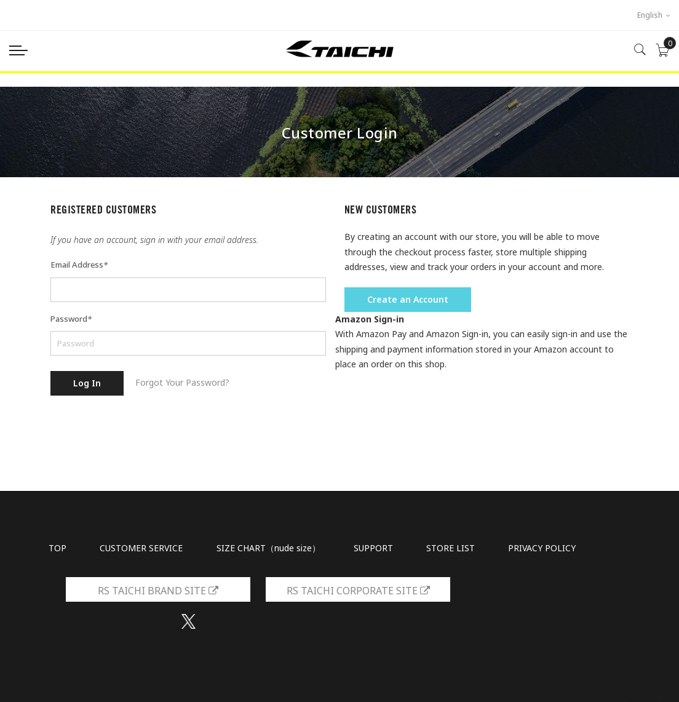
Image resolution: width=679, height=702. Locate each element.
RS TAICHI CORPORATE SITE (358, 590)
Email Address (79, 264)
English (653, 15)
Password (71, 318)
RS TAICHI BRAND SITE (158, 590)
